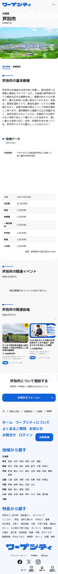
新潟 (10, 470)
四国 (4, 489)
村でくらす (47, 532)
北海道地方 (28, 411)
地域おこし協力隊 (10, 515)
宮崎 (39, 494)
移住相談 (25, 524)
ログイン (26, 435)
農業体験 (6, 537)
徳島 (10, 489)
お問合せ (9, 435)
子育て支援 (42, 524)
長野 (39, 470)
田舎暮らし (26, 515)
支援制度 (17, 66)
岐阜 (44, 470)
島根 (16, 484)
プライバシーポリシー (18, 555)
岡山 (21, 484)
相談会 (53, 524)
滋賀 (16, 479)
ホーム (7, 422)
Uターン (38, 537)
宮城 (27, 461)
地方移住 (6, 524)
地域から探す (14, 411)
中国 (4, 484)
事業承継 (48, 528)
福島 (39, 461)
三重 (10, 479)
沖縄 (4, 499)
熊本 (27, 494)
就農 (47, 537)
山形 (33, 461)
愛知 (10, 474)
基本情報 (6, 66)
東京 (33, 466)
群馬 (27, 466)
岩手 (16, 461)
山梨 (33, 470)
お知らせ (36, 428)
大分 (33, 494)
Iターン (5, 528)
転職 (31, 532)
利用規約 (34, 555)
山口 (33, 484)
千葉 (39, 466)
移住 (17, 519)
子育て (16, 524)
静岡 (50, 470)
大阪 (27, 479)
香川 (16, 489)
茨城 (16, 466)
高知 (27, 489)
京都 (21, 479)
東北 (4, 461)
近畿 (4, 479)
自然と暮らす (27, 519)
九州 (4, 494)
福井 (27, 470)
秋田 (21, 461)
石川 (21, 470)
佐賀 (16, 494)
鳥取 (10, 484)
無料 (53, 537)
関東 (4, 466)
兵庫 (33, 479)
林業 (37, 532)
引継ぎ (5, 532)
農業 (47, 519)
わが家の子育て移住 (20, 528)
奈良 (39, 479)
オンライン (36, 528)
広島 (27, 484)
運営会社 (44, 555)
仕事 (33, 524)
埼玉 (10, 466)
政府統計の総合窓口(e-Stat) (43, 251)
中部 (4, 470)
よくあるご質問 (14, 428)
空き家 (14, 532)
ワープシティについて (32, 422)
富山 (16, 470)
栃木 (21, 466)
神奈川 (45, 466)
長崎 (21, 494)
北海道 (39, 411)
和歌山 (45, 479)
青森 (10, 461)
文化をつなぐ (19, 537)
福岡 (10, 494)
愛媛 (21, 489)
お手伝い (39, 519)
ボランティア (39, 515)
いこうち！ (7, 519)
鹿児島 (45, 494)
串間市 (30, 537)
